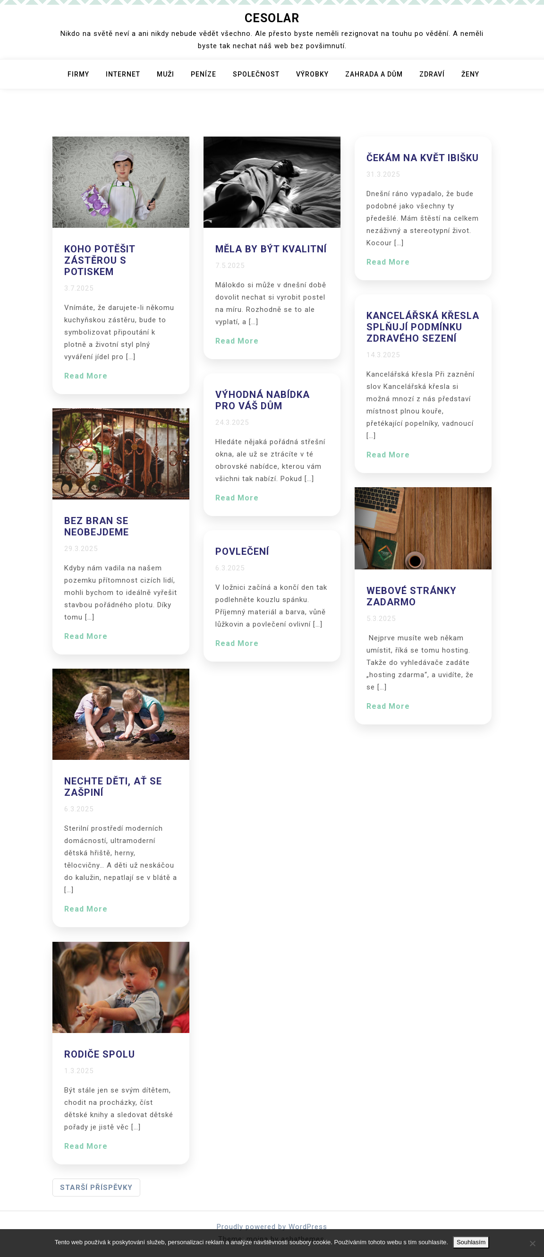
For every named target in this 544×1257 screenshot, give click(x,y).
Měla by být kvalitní (271, 249)
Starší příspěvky (96, 1187)
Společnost (256, 74)
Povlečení (242, 551)
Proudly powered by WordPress (272, 1227)
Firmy (78, 74)
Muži (165, 74)
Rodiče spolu (99, 1054)
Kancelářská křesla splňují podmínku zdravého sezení (422, 327)
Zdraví (432, 74)
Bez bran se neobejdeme (96, 526)
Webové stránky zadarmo (411, 596)
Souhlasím (471, 1242)
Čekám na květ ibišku (422, 158)
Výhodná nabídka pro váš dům (262, 400)
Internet (123, 74)
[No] (532, 1243)
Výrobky (312, 74)
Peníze (203, 74)
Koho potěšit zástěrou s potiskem (99, 260)
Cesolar (272, 18)
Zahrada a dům (374, 74)
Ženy (470, 74)
